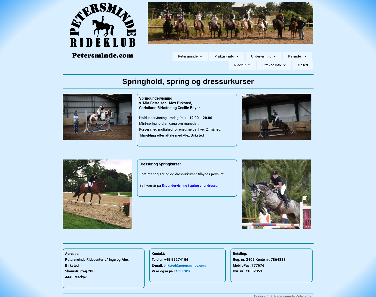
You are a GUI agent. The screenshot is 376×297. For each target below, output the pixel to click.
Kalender (243, 56)
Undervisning (218, 56)
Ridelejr (264, 56)
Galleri (307, 56)
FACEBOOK (182, 261)
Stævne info (287, 56)
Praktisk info (190, 56)
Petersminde (162, 56)
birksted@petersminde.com (186, 255)
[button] (162, 55)
